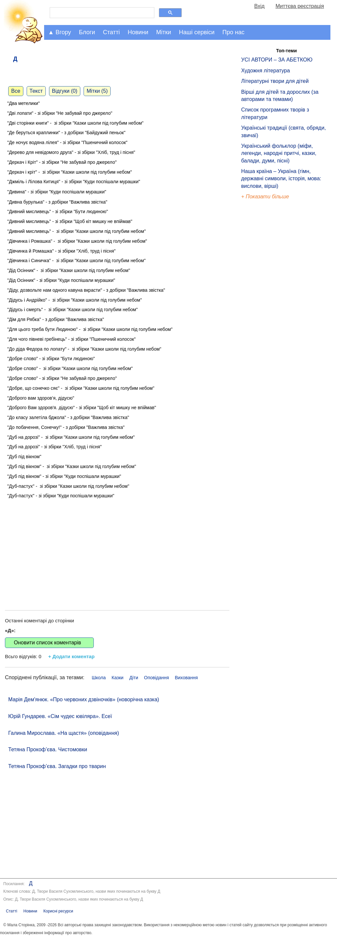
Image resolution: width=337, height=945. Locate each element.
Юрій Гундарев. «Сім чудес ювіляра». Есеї (60, 716)
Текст (36, 91)
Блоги (87, 32)
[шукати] (101, 13)
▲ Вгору (59, 32)
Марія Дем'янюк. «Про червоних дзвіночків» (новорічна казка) (83, 699)
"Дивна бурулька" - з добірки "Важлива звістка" (57, 202)
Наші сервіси (197, 32)
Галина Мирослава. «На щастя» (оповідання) (63, 733)
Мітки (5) (97, 91)
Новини (138, 32)
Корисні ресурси (58, 911)
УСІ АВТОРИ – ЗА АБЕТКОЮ (277, 59)
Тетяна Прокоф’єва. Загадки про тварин (57, 766)
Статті (111, 32)
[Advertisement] (117, 548)
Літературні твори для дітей (275, 81)
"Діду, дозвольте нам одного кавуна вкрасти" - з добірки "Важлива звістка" (86, 290)
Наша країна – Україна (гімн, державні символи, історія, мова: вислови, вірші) (281, 178)
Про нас (233, 32)
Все (15, 91)
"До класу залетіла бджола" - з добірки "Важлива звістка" (68, 417)
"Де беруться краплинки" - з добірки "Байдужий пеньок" (67, 132)
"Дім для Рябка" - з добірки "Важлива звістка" (55, 319)
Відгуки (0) (64, 91)
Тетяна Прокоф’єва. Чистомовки (47, 749)
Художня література (265, 70)
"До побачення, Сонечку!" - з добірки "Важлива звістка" (66, 427)
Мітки (163, 32)
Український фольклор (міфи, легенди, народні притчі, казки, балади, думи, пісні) (278, 153)
